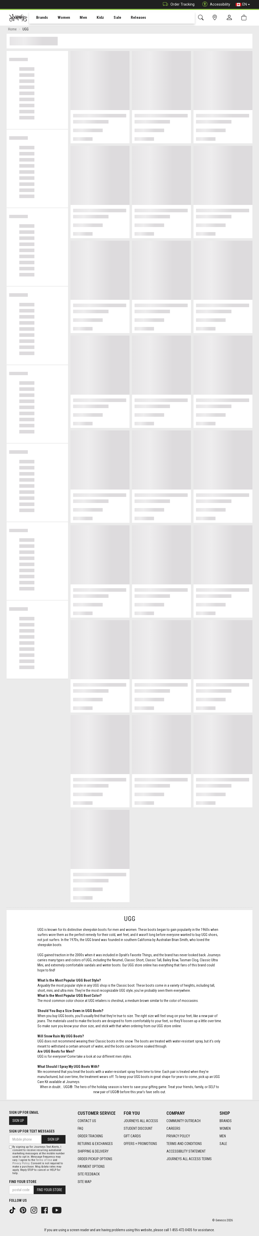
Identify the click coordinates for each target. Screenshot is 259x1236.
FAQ (80, 1128)
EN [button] (243, 4)
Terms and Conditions (184, 1144)
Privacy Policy (178, 1136)
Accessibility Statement (186, 1151)
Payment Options (91, 1166)
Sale (111, 18)
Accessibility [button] (215, 4)
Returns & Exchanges (95, 1144)
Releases (131, 18)
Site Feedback (89, 1174)
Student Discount (138, 1128)
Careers (173, 1128)
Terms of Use (44, 1160)
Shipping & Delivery (93, 1151)
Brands (39, 18)
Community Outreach (183, 1121)
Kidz (95, 18)
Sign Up (18, 1121)
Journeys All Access (141, 1121)
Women (60, 18)
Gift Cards (132, 1136)
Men (78, 18)
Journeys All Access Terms (189, 1159)
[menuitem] (39, 18)
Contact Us (87, 1121)
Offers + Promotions (140, 1144)
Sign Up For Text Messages (32, 1131)
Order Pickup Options (95, 1159)
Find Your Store (22, 1182)
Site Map (85, 1182)
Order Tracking (177, 4)
